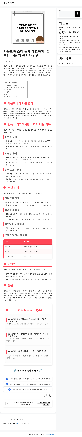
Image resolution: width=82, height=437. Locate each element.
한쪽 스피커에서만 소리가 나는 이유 (16, 87)
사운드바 (49, 396)
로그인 (19, 423)
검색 (60, 10)
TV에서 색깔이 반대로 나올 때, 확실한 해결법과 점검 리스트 (23, 403)
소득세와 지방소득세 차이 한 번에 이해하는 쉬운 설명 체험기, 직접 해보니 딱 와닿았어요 (69, 43)
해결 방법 (8, 89)
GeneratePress (50, 434)
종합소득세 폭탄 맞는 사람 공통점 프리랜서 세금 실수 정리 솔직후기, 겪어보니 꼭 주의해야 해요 (69, 49)
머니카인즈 (8, 3)
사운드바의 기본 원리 (12, 85)
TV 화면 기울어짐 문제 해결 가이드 (44, 403)
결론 (7, 94)
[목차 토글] (24, 83)
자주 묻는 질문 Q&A (11, 96)
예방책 (7, 92)
